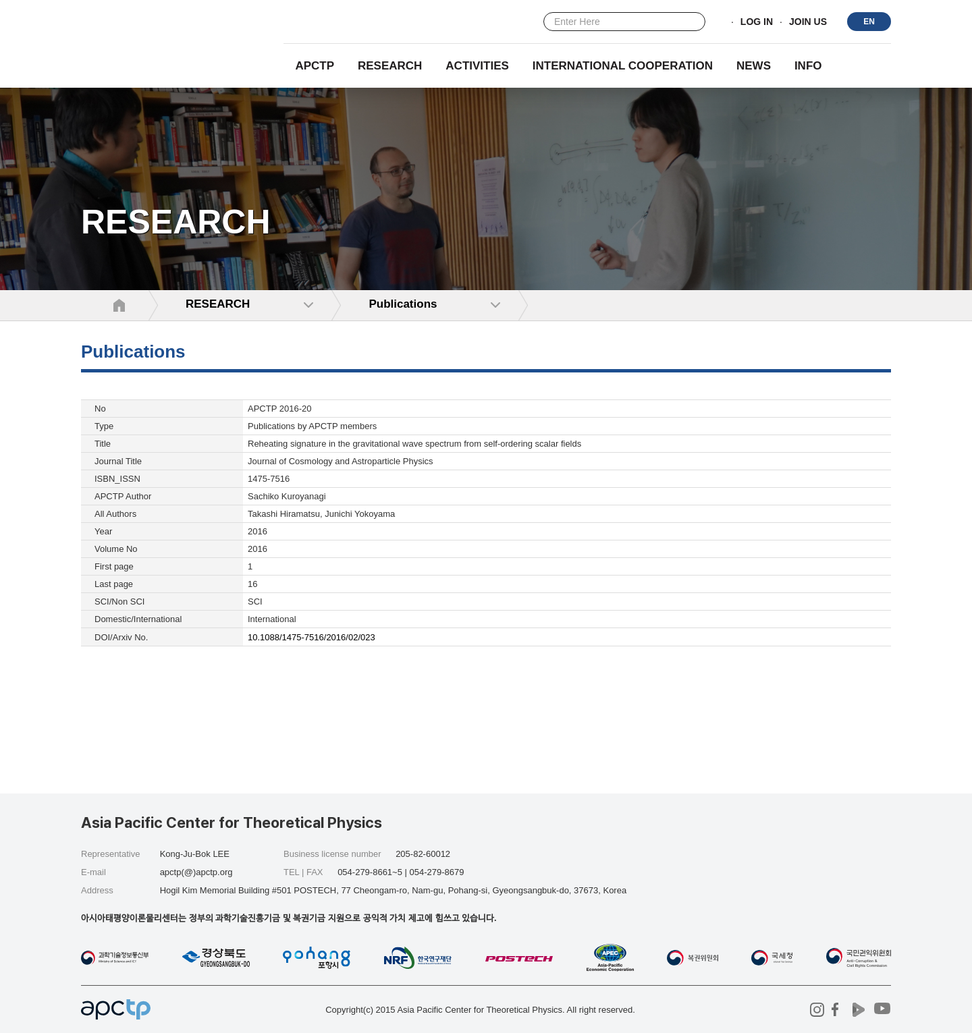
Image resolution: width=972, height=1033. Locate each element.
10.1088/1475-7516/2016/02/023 (311, 637)
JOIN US (808, 22)
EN (869, 21)
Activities (477, 65)
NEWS (753, 65)
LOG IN (756, 22)
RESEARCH (390, 65)
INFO (808, 65)
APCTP (314, 65)
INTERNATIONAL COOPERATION (623, 65)
